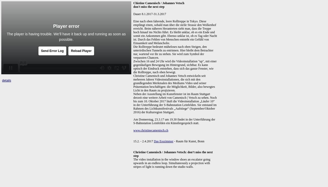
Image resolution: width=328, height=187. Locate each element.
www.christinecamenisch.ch (150, 130)
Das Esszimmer (163, 141)
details (6, 80)
